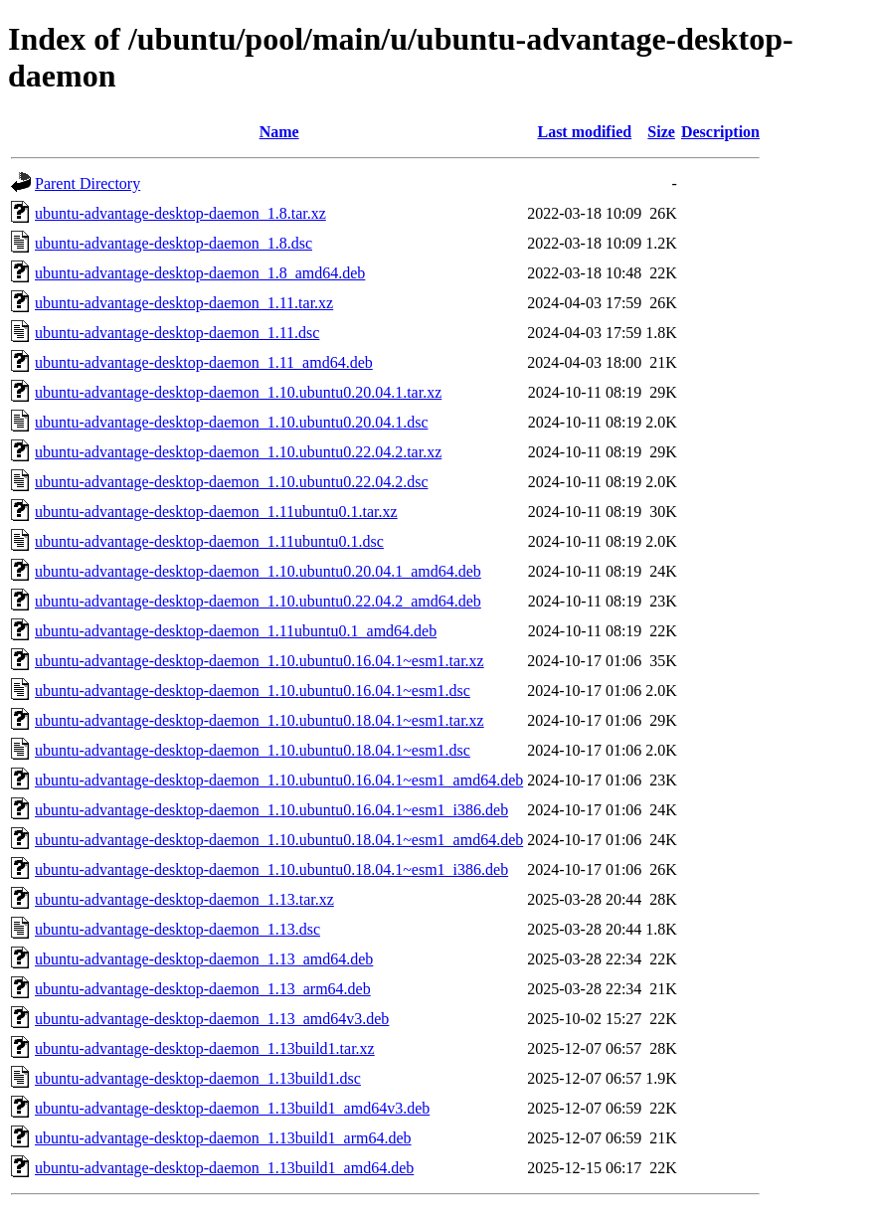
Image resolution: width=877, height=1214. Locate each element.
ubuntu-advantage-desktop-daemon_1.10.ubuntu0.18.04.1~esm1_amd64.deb (279, 839)
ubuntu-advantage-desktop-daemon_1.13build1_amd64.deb (224, 1167)
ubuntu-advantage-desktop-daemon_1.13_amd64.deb (204, 959)
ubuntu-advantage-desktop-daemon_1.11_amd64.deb (204, 362)
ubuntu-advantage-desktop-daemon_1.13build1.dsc (198, 1078)
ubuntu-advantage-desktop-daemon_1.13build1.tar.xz (205, 1048)
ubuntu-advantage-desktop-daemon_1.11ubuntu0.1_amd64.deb (236, 630)
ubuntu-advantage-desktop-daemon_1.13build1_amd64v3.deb (232, 1108)
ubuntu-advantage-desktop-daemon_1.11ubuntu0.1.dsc (209, 541)
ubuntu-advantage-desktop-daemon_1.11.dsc (177, 332)
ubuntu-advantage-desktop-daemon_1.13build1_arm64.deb (223, 1137)
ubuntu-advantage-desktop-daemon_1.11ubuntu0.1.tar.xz (216, 511)
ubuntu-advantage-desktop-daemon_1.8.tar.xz (180, 213)
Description (720, 131)
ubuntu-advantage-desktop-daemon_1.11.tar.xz (184, 302)
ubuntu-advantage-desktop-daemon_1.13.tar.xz (184, 899)
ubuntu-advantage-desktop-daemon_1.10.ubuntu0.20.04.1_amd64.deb (258, 571)
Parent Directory (87, 183)
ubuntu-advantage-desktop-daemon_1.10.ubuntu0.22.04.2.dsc (231, 481)
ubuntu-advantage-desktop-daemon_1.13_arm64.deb (203, 988)
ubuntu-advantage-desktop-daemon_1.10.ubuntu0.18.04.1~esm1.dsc (252, 750)
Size (661, 131)
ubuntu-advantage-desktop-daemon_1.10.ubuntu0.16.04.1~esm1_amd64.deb (279, 780)
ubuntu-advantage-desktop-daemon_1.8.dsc (173, 243)
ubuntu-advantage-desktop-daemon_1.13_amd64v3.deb (212, 1018)
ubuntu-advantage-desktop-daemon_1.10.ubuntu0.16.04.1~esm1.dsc (252, 690)
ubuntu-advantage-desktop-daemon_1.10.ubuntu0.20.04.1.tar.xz (238, 392)
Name (279, 131)
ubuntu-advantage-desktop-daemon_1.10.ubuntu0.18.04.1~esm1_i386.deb (271, 869)
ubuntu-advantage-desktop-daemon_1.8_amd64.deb (200, 272)
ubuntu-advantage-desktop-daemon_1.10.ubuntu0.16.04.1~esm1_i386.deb (271, 809)
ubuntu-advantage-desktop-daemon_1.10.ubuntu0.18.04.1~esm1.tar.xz (259, 720)
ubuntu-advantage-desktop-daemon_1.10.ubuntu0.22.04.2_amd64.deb (258, 601)
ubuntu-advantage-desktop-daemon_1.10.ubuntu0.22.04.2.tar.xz (238, 451)
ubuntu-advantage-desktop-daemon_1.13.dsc (177, 929)
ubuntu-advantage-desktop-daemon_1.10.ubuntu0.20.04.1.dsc (231, 422)
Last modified (584, 131)
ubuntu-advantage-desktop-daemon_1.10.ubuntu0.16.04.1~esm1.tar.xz (259, 660)
